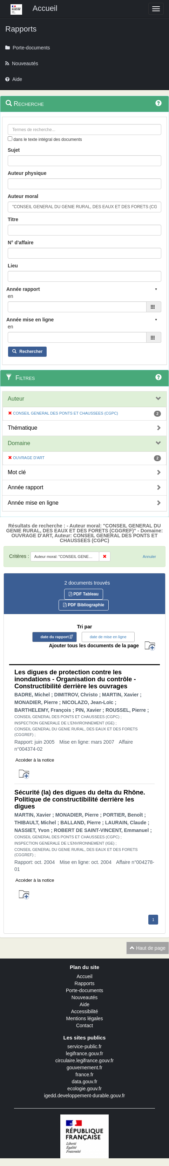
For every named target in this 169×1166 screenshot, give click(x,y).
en (10, 296)
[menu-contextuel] (10, 138)
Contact (84, 1025)
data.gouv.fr (84, 1081)
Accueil (84, 976)
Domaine (19, 443)
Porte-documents (84, 990)
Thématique (23, 428)
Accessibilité (84, 1011)
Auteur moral (23, 196)
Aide (84, 1004)
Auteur (16, 399)
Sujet (14, 150)
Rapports (85, 983)
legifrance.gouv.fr (84, 1053)
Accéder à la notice (34, 760)
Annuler (149, 556)
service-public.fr (84, 1046)
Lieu (13, 265)
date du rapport (54, 637)
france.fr (84, 1074)
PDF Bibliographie (83, 604)
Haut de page (147, 948)
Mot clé (17, 472)
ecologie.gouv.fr (84, 1088)
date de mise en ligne (108, 637)
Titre (13, 219)
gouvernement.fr (84, 1067)
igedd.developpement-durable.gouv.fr (84, 1095)
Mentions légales (84, 1018)
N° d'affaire (21, 242)
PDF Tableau (84, 594)
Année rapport (25, 487)
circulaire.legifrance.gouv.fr (84, 1060)
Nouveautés (85, 997)
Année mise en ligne (33, 503)
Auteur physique (27, 173)
